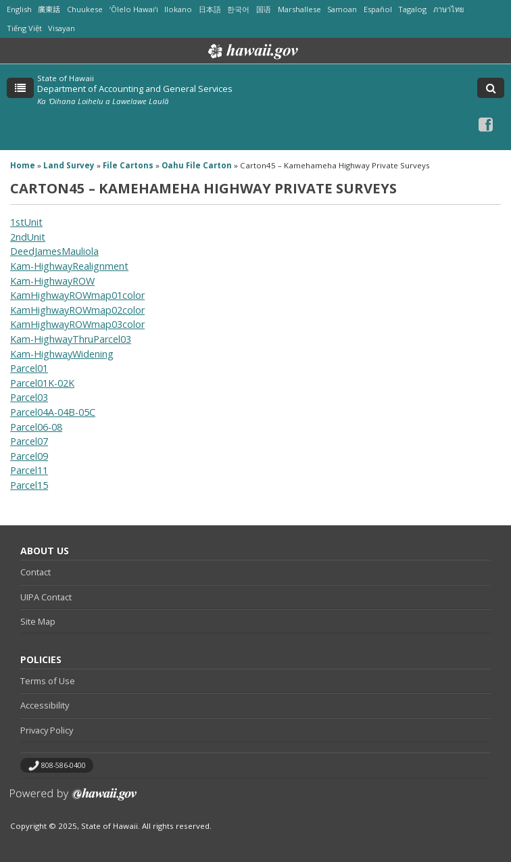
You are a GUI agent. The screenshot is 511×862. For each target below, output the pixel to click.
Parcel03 (29, 397)
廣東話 (49, 9)
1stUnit (26, 222)
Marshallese (299, 9)
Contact (35, 572)
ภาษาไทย (448, 9)
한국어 (238, 9)
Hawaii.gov (252, 51)
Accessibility (44, 705)
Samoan (342, 9)
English (19, 9)
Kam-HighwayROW (52, 280)
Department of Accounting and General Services (135, 88)
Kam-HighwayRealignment (69, 266)
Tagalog (412, 9)
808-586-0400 (63, 765)
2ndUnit (27, 237)
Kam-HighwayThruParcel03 (70, 339)
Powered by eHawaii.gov (73, 799)
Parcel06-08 (36, 427)
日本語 (210, 9)
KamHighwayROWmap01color (77, 295)
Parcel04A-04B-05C (52, 412)
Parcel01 (29, 368)
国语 (263, 9)
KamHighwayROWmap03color (77, 324)
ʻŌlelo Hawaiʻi (134, 9)
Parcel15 (29, 485)
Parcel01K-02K (42, 383)
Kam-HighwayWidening (62, 354)
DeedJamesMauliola (54, 251)
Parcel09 (29, 456)
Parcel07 (29, 441)
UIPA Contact (46, 597)
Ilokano (178, 9)
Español (378, 9)
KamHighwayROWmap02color (77, 310)
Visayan (61, 28)
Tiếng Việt (24, 28)
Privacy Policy (46, 730)
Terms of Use (47, 681)
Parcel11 (29, 470)
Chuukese (85, 9)
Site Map (37, 621)
